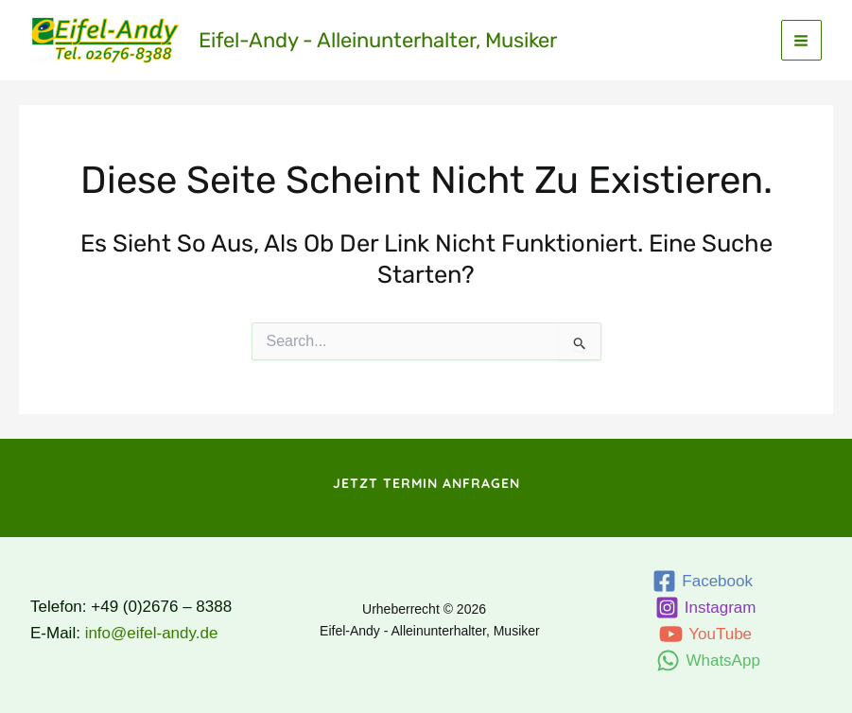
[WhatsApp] (709, 660)
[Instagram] (705, 607)
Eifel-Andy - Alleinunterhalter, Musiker (378, 40)
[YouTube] (704, 634)
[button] (426, 483)
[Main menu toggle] (802, 40)
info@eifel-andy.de (151, 633)
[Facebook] (703, 581)
